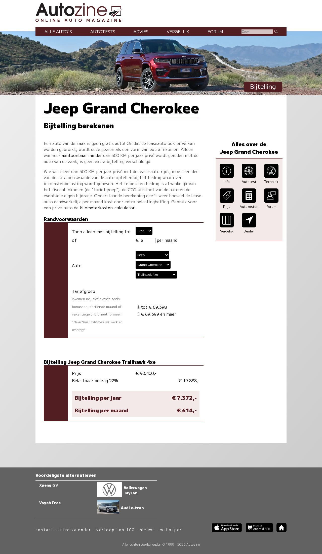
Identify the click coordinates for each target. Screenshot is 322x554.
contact (44, 529)
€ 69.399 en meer (156, 314)
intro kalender (75, 529)
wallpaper (171, 529)
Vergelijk (178, 31)
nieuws (147, 529)
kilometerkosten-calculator (107, 208)
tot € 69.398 (152, 307)
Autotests (102, 31)
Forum (215, 31)
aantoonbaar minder (82, 155)
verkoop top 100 (115, 529)
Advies (141, 31)
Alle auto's (58, 31)
